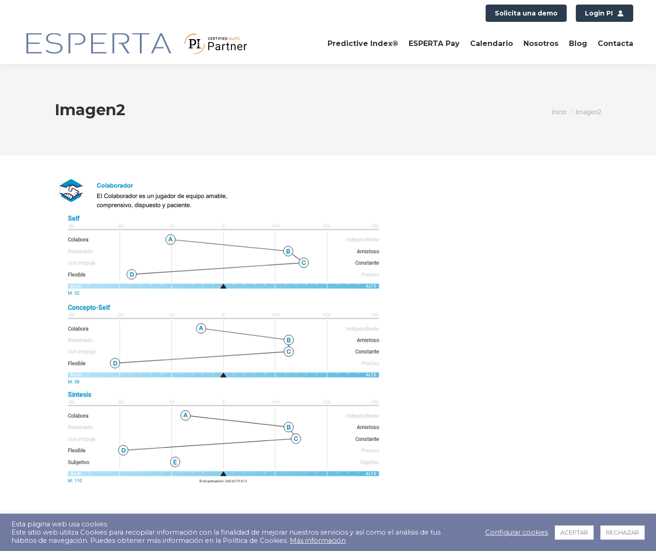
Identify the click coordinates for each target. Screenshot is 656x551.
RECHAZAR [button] (622, 532)
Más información (318, 540)
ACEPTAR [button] (574, 532)
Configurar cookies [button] (516, 532)
